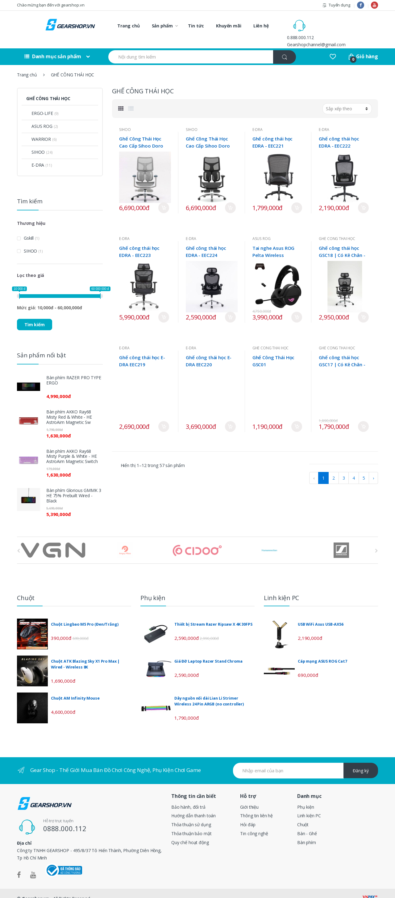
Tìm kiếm (34, 314)
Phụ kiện (305, 796)
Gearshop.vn (35, 888)
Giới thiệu (249, 796)
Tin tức (196, 26)
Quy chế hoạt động (190, 832)
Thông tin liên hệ (256, 805)
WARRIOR (38, 129)
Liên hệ (261, 26)
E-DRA (257, 119)
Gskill (29, 228)
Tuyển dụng (336, 5)
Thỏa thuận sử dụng (191, 814)
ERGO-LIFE (39, 103)
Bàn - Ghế (307, 823)
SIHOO (125, 119)
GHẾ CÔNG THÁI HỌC (337, 228)
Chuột (303, 814)
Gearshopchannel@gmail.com (342, 29)
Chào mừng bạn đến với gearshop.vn (50, 5)
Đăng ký (361, 760)
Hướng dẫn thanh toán (193, 805)
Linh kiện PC (309, 805)
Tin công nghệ (254, 823)
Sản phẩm (162, 26)
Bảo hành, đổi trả (188, 796)
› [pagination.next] (373, 468)
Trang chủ (128, 26)
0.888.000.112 (326, 22)
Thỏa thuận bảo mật (191, 823)
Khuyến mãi (228, 26)
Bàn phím (306, 832)
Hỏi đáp (247, 814)
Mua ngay (163, 197)
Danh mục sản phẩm (52, 46)
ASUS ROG (261, 228)
